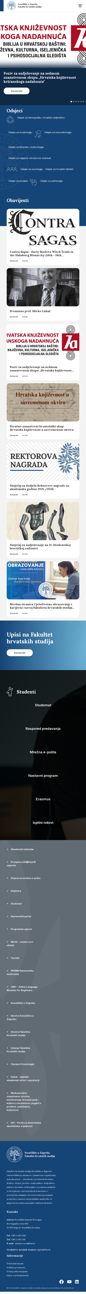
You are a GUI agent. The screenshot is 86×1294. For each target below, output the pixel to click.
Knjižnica (14, 890)
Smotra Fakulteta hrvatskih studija (18, 1033)
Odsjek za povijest (18, 180)
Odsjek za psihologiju (51, 180)
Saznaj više (14, 261)
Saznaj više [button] (16, 91)
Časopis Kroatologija (20, 1064)
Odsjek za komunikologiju (58, 132)
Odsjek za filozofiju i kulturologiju (26, 147)
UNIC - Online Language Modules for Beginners (22, 988)
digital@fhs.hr (44, 1249)
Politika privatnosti (16, 1267)
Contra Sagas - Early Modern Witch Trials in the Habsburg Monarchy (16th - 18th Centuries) (41, 255)
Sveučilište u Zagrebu (21, 1003)
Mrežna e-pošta (43, 752)
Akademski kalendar (20, 849)
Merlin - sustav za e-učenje (20, 943)
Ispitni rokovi (43, 823)
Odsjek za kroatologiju (20, 132)
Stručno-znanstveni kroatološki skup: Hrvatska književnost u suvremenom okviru (42, 427)
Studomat (43, 705)
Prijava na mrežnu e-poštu (23, 878)
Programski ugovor (19, 929)
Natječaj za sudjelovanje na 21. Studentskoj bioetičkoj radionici (40, 546)
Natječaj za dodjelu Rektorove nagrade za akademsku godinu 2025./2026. (39, 487)
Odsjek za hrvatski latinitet (59, 169)
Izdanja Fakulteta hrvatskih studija (18, 1050)
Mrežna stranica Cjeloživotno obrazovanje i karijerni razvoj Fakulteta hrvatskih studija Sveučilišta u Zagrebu (41, 607)
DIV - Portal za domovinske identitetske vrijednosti (24, 1124)
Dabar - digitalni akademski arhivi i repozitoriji (23, 1078)
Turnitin (13, 958)
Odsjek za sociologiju (32, 169)
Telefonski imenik (15, 1263)
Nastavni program (43, 776)
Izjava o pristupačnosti (17, 1275)
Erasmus (43, 799)
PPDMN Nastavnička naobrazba (20, 972)
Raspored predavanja (43, 729)
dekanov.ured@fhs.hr (25, 1243)
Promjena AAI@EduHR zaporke (21, 864)
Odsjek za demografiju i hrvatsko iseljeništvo (41, 117)
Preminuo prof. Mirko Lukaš (30, 311)
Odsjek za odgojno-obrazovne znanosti (29, 158)
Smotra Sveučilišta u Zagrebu (20, 1017)
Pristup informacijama (17, 1271)
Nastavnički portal (19, 916)
